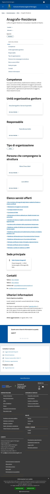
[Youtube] (42, 386)
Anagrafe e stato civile (33, 396)
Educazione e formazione (34, 406)
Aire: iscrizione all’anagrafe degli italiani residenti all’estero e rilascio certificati (23, 203)
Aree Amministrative (8, 398)
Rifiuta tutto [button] (30, 488)
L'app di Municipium (25, 378)
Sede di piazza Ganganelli (19, 260)
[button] (25, 491)
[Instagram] (39, 388)
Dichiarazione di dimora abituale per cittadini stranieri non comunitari (23, 216)
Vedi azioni (10, 30)
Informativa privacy (10, 467)
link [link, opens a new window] (38, 485)
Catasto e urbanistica (33, 401)
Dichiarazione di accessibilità (12, 472)
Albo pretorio (9, 464)
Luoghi (29, 430)
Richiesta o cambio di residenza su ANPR (19, 248)
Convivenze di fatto (13, 212)
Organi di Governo (7, 396)
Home (3, 13)
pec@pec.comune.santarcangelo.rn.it (18, 288)
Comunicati (30, 421)
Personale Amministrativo (9, 408)
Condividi (10, 27)
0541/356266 (15, 280)
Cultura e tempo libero (33, 403)
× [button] (48, 478)
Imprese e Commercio (8, 421)
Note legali (8, 469)
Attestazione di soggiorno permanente (18, 207)
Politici (5, 406)
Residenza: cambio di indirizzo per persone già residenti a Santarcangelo (22, 228)
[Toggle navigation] (3, 7)
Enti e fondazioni (7, 403)
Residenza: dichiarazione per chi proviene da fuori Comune (23, 236)
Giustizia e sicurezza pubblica (10, 418)
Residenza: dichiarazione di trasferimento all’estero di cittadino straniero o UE (24, 232)
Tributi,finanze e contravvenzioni (11, 428)
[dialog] (25, 485)
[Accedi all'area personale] (44, 2)
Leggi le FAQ (31, 445)
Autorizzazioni (31, 398)
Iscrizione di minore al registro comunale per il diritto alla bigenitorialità (23, 220)
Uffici (18, 13)
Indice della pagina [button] (13, 42)
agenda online (33, 306)
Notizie (29, 418)
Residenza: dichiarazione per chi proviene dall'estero (22, 239)
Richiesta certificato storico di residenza (18, 245)
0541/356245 (15, 283)
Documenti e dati (7, 411)
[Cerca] (47, 7)
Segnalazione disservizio (33, 442)
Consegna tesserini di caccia (15, 210)
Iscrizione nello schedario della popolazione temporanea (23, 224)
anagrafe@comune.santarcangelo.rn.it (23, 285)
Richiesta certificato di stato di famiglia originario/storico (23, 242)
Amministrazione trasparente (13, 461)
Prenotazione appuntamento (34, 440)
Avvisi (29, 423)
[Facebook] (39, 386)
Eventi (29, 433)
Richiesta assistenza (33, 447)
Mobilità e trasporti (8, 423)
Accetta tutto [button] (19, 488)
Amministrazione (11, 13)
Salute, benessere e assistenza (10, 426)
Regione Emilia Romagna (8, 2)
